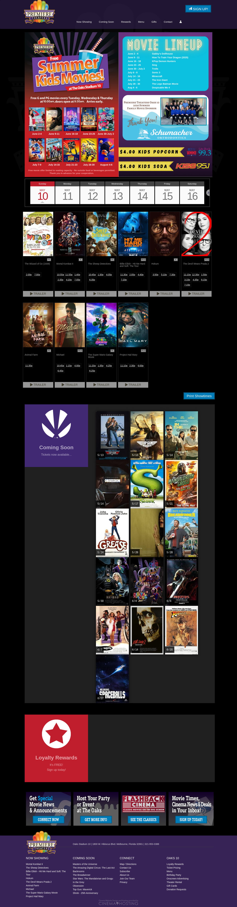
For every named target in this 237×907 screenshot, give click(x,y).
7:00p (37, 274)
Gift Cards (172, 885)
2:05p (132, 274)
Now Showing (84, 21)
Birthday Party (174, 875)
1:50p (204, 274)
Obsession (78, 885)
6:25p (92, 370)
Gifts (154, 21)
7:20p (124, 279)
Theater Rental (174, 882)
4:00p (77, 365)
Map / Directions (128, 864)
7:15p (187, 284)
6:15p (204, 279)
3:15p (187, 279)
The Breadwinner (82, 875)
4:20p (69, 279)
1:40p (77, 274)
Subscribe (125, 871)
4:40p (141, 274)
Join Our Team (127, 878)
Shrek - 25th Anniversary (85, 893)
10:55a (60, 274)
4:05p (109, 274)
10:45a (92, 274)
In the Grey (78, 882)
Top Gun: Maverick (82, 889)
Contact (168, 21)
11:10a (187, 274)
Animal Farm (32, 885)
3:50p (155, 274)
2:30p (132, 365)
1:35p (100, 365)
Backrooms (78, 871)
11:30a (123, 274)
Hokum (29, 878)
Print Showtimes (199, 396)
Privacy (123, 882)
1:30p (100, 274)
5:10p (164, 274)
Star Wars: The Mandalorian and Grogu (93, 878)
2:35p (60, 279)
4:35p (195, 279)
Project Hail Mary (35, 896)
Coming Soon (106, 21)
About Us (124, 875)
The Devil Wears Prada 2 (39, 882)
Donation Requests (176, 889)
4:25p (109, 365)
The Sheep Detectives (37, 867)
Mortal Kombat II (34, 864)
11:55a (68, 274)
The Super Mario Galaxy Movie (42, 892)
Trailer (38, 293)
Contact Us (125, 867)
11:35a (28, 365)
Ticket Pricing (174, 867)
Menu (141, 21)
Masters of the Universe (85, 864)
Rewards (126, 21)
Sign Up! (198, 9)
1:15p (69, 365)
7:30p (172, 274)
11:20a (92, 365)
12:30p (195, 274)
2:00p (29, 274)
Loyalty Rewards (175, 864)
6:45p (60, 370)
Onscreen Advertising (178, 878)
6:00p (141, 365)
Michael (30, 889)
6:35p (92, 279)
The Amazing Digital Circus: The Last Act (94, 867)
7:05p (77, 279)
